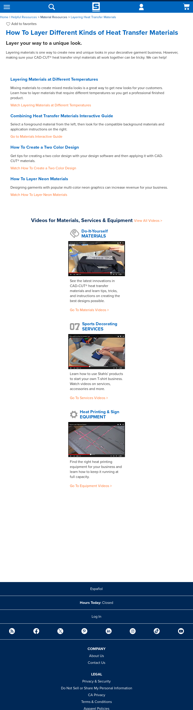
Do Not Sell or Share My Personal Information (96, 688)
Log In (96, 616)
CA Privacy (96, 695)
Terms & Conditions (96, 702)
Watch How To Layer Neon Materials (38, 194)
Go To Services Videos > (89, 398)
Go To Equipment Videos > (91, 486)
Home (4, 17)
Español (96, 589)
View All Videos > (148, 220)
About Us (96, 656)
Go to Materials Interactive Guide (36, 136)
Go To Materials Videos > (89, 310)
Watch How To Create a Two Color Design (43, 168)
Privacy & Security (96, 681)
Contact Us (96, 662)
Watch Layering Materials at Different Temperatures (50, 105)
